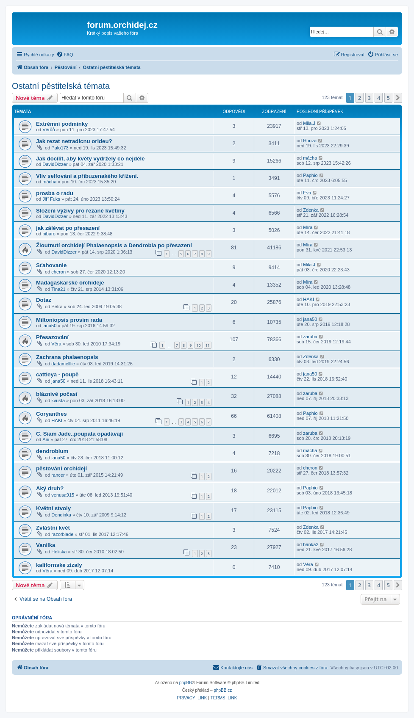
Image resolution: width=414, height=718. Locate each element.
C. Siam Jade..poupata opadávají (79, 434)
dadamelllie (63, 363)
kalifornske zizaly (59, 565)
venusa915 (62, 494)
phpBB (185, 682)
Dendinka (61, 514)
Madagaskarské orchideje (70, 282)
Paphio (310, 175)
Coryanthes (51, 414)
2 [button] (359, 98)
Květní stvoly (53, 508)
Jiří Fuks (51, 199)
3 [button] (369, 98)
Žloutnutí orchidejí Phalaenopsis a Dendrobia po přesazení (114, 245)
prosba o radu (54, 193)
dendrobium (52, 451)
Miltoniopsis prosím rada (69, 320)
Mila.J (309, 123)
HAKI (308, 299)
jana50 (49, 325)
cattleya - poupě (57, 374)
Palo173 (59, 147)
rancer (57, 475)
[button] (398, 98)
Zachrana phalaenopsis (67, 357)
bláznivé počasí (56, 394)
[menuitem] (64, 55)
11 (208, 345)
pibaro (49, 233)
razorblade (62, 534)
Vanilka (45, 545)
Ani (45, 439)
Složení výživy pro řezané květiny (80, 210)
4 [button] (378, 98)
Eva (307, 192)
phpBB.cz (223, 690)
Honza (310, 140)
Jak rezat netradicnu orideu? (74, 141)
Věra (56, 343)
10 (198, 345)
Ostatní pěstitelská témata (61, 86)
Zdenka (311, 210)
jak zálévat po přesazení (68, 228)
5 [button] (388, 98)
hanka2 (310, 544)
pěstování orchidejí (61, 468)
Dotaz (43, 300)
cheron (58, 271)
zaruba (310, 336)
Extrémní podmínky (62, 124)
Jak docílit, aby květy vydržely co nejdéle (90, 158)
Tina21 (58, 289)
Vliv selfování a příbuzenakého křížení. (87, 176)
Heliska (59, 551)
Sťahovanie (51, 265)
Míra (307, 227)
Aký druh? (50, 488)
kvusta (58, 400)
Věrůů (48, 129)
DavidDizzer (54, 164)
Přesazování (52, 337)
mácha (310, 157)
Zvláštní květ (53, 528)
